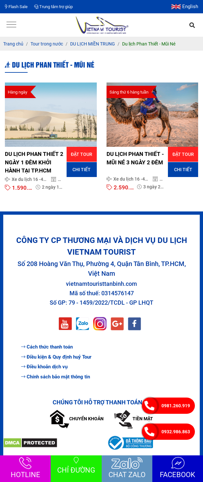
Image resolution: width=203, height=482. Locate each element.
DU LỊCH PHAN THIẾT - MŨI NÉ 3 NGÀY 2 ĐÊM (135, 158)
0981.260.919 (175, 405)
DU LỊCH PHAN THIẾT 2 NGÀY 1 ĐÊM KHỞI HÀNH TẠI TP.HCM (34, 162)
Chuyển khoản (77, 418)
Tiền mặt (133, 418)
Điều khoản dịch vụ (44, 367)
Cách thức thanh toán (47, 347)
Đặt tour (81, 154)
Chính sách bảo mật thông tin (55, 377)
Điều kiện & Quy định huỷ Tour (56, 357)
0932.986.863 (175, 431)
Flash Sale (16, 6)
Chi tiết (81, 169)
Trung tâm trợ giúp (53, 6)
